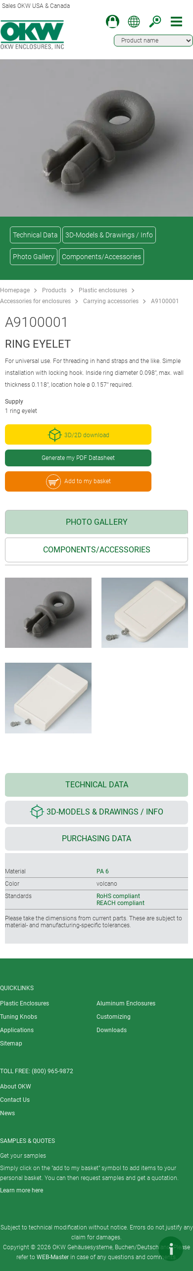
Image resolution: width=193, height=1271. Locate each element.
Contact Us (15, 1099)
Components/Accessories (101, 257)
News (7, 1113)
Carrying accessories (111, 301)
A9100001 (165, 301)
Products (54, 290)
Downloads (111, 1030)
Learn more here (21, 1190)
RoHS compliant (118, 896)
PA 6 (102, 871)
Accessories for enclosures (35, 301)
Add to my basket (78, 481)
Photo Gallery (33, 257)
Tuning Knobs (18, 1016)
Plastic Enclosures (24, 1003)
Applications (17, 1030)
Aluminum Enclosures (125, 1003)
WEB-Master (53, 1257)
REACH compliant (120, 903)
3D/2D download (78, 434)
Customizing (113, 1016)
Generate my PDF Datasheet (78, 457)
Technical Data (35, 235)
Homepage (15, 290)
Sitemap (11, 1043)
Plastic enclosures (103, 290)
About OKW (15, 1086)
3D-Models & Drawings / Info (109, 235)
